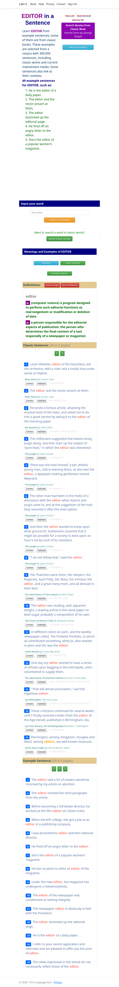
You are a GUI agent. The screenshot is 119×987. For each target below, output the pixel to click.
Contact (61, 4)
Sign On (72, 4)
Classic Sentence (72, 263)
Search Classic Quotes (59, 238)
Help (41, 4)
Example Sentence (59, 273)
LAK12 (23, 4)
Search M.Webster (70, 285)
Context (29, 383)
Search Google (52, 285)
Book (33, 4)
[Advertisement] (59, 178)
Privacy (50, 4)
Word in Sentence (78, 47)
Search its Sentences (59, 220)
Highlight (41, 383)
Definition (46, 263)
